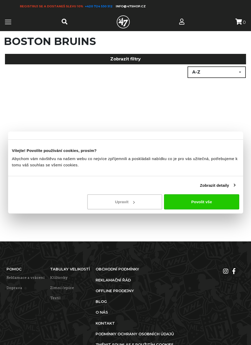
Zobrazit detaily (214, 185)
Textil (55, 298)
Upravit (125, 202)
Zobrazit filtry (125, 58)
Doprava (14, 288)
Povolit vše (201, 202)
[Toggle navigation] (8, 22)
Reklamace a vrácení (26, 277)
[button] (217, 72)
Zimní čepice (62, 288)
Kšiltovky (58, 277)
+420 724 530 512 (99, 6)
